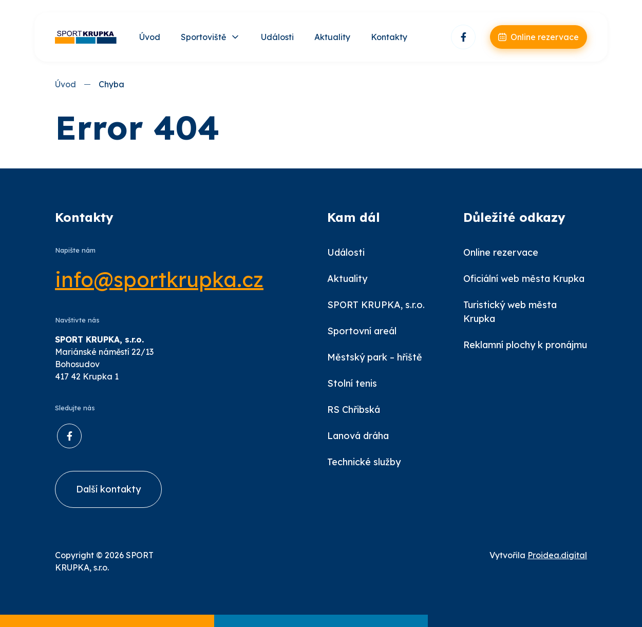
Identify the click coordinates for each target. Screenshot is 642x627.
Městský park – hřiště (374, 357)
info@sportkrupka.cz (159, 279)
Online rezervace (500, 252)
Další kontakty (108, 489)
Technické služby (364, 462)
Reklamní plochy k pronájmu (525, 345)
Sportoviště (203, 37)
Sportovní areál (361, 331)
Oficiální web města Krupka (523, 278)
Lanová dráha (358, 436)
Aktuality (332, 37)
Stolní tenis (352, 383)
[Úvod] (86, 37)
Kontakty (389, 37)
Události (277, 37)
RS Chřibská (353, 409)
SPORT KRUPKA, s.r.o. (376, 305)
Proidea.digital (557, 555)
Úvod (149, 37)
